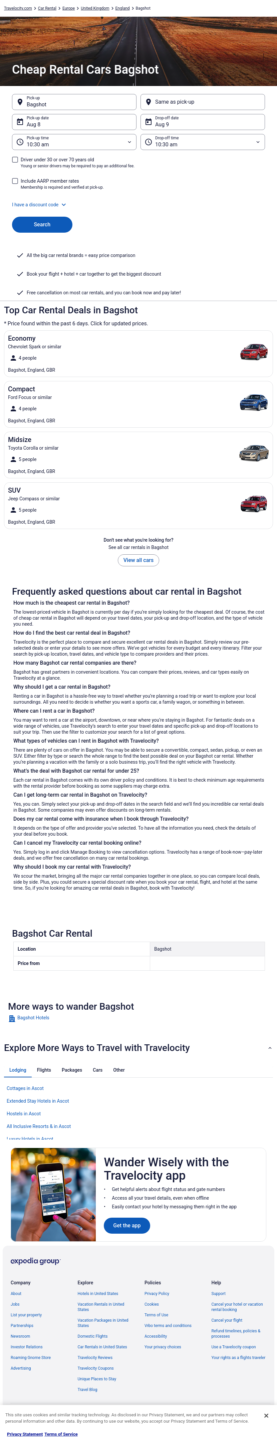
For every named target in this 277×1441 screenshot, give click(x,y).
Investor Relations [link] (27, 1347)
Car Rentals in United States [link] (102, 1347)
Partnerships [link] (22, 1325)
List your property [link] (26, 1315)
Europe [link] (68, 8)
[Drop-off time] (203, 142)
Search (42, 224)
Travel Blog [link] (87, 1389)
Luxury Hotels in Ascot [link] (30, 1139)
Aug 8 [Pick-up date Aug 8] (33, 124)
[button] (138, 205)
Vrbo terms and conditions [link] (168, 1325)
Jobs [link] (15, 1304)
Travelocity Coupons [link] (96, 1368)
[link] (138, 1019)
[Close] (266, 1415)
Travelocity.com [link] (18, 8)
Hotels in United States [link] (98, 1293)
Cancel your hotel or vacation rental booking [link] (237, 1307)
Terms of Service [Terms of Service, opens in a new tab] (60, 1434)
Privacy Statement (25, 1434)
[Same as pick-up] (203, 102)
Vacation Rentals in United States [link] (101, 1307)
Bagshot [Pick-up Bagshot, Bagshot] (36, 104)
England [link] (122, 8)
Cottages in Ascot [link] (25, 1088)
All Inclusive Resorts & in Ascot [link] (39, 1126)
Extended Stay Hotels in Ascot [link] (38, 1101)
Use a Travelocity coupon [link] (234, 1347)
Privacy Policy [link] (157, 1293)
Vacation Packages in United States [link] (103, 1323)
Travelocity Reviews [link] (95, 1357)
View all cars (138, 560)
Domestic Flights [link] (93, 1336)
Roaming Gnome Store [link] (31, 1357)
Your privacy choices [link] (163, 1347)
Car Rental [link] (47, 8)
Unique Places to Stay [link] (97, 1379)
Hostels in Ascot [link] (24, 1113)
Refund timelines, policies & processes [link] (236, 1334)
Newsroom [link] (20, 1336)
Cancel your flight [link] (227, 1320)
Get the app (127, 1225)
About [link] (16, 1293)
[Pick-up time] (74, 142)
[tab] (18, 1070)
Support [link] (219, 1293)
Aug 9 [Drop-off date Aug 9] (162, 124)
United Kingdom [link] (95, 8)
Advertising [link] (21, 1368)
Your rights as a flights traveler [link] (239, 1357)
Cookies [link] (152, 1304)
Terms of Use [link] (156, 1315)
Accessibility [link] (156, 1336)
